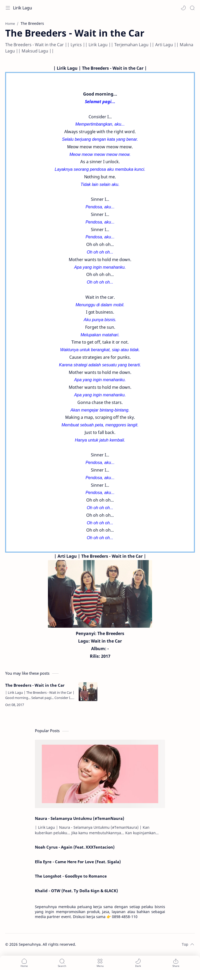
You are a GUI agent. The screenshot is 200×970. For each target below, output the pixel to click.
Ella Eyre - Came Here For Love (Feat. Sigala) (78, 861)
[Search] (192, 8)
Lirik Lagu (22, 8)
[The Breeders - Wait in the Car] (88, 691)
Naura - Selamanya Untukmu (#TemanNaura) (79, 818)
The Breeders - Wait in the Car (35, 685)
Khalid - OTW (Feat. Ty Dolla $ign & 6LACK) (76, 890)
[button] (183, 8)
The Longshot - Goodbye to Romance (71, 876)
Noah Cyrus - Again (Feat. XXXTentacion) (75, 847)
